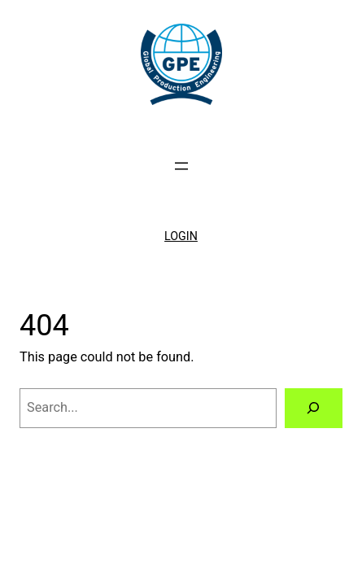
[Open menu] (181, 166)
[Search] (313, 408)
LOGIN (181, 236)
